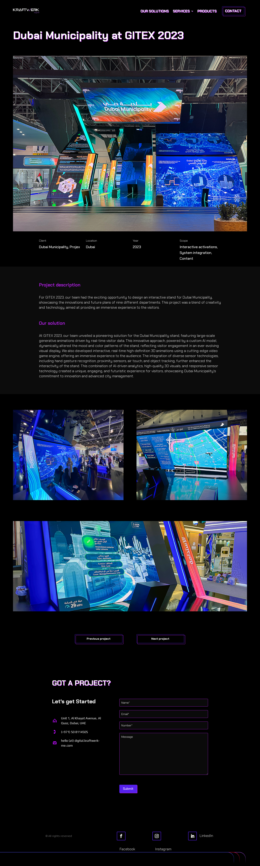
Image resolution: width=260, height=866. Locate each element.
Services (181, 11)
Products (207, 11)
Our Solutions (154, 11)
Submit (128, 789)
